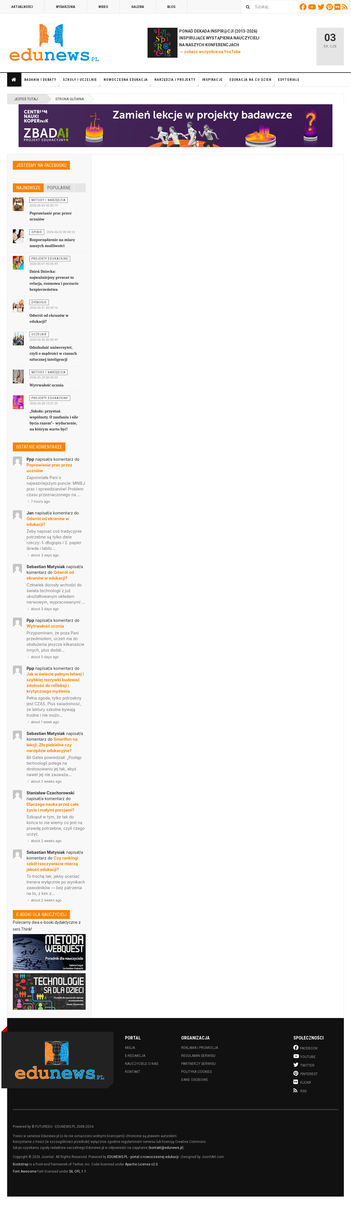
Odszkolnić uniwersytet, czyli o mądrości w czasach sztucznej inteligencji (53, 353)
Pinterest (330, 6)
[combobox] (269, 6)
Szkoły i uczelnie (81, 82)
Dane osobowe (194, 1080)
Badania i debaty (42, 82)
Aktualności (22, 7)
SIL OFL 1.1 (77, 1171)
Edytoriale (289, 80)
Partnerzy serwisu (198, 1064)
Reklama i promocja (199, 1048)
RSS (345, 6)
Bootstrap (20, 1164)
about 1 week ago (43, 722)
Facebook (304, 6)
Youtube (313, 6)
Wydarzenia (65, 7)
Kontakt (132, 1072)
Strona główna (14, 80)
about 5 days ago (43, 657)
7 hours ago (38, 501)
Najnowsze (28, 188)
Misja (130, 1048)
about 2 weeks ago (44, 781)
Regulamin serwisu (198, 1056)
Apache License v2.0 (141, 1164)
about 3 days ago (43, 555)
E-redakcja (135, 1056)
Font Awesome (25, 1171)
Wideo (103, 7)
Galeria (137, 7)
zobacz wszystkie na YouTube (212, 51)
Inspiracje (214, 82)
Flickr (338, 6)
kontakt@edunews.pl (166, 1148)
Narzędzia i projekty (176, 82)
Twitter (322, 6)
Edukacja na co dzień (252, 82)
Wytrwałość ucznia (46, 385)
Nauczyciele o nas (141, 1064)
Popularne (58, 188)
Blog (171, 7)
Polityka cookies (196, 1072)
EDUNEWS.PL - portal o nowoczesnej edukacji (143, 1157)
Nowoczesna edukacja (127, 82)
